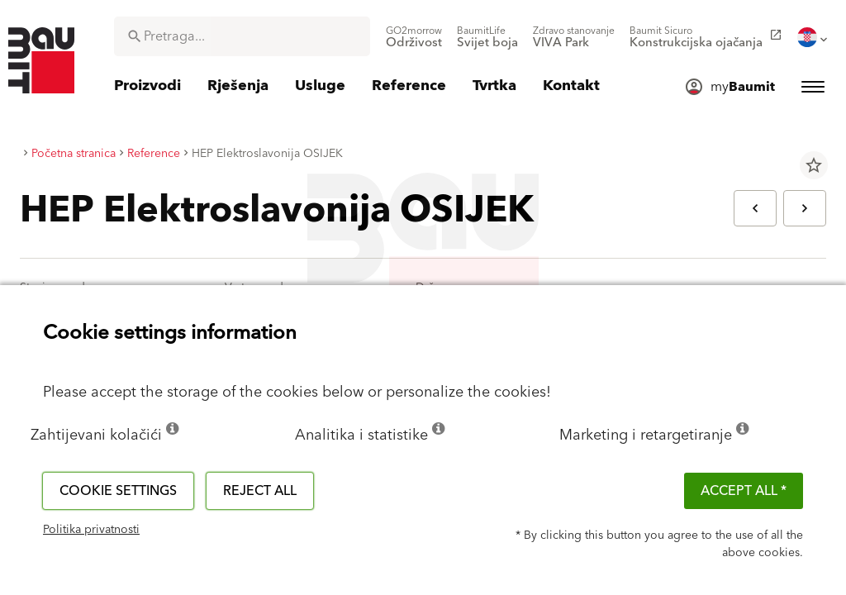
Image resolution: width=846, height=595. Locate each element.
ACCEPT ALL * (744, 490)
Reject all (260, 490)
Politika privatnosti (91, 530)
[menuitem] (413, 37)
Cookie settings (118, 490)
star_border (814, 165)
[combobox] (242, 36)
